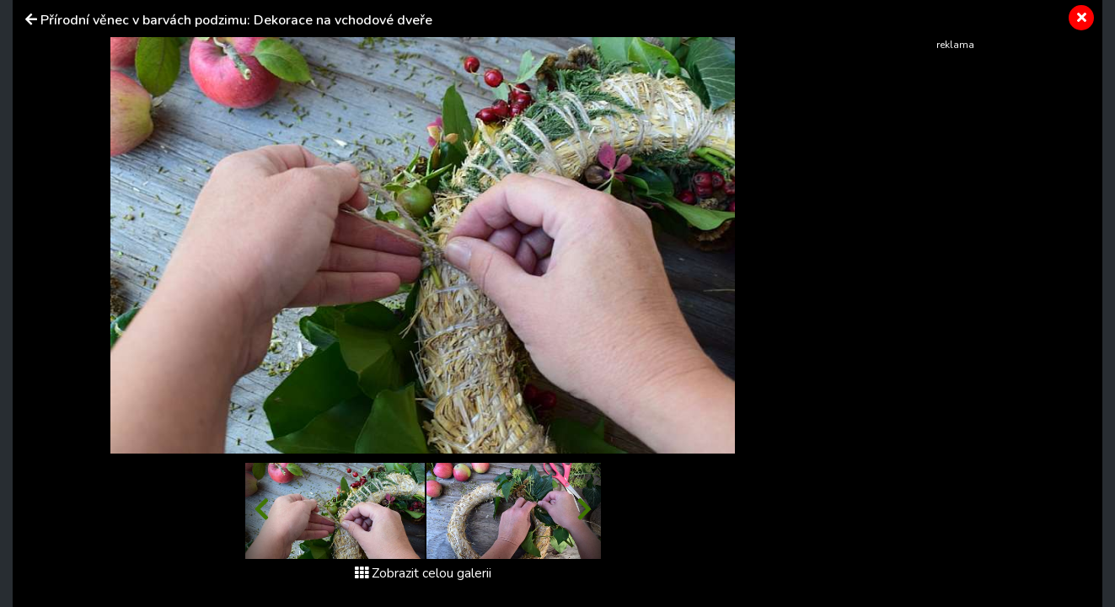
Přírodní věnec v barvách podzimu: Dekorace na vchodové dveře (236, 20)
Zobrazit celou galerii (423, 573)
